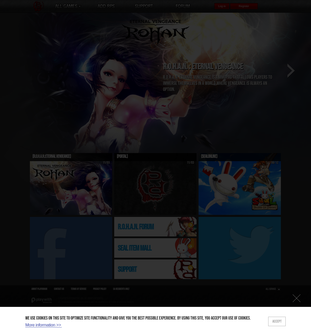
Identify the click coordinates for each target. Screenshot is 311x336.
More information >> (43, 325)
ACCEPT (277, 321)
